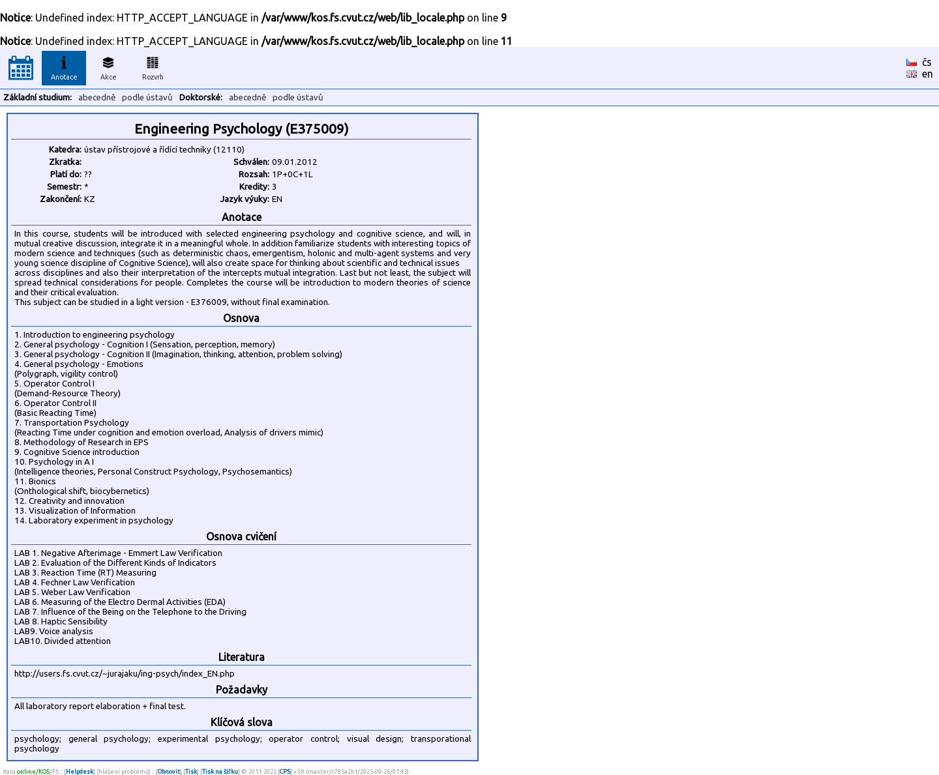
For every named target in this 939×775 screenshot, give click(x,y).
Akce (108, 66)
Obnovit (169, 771)
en (927, 74)
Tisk (191, 771)
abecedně (96, 97)
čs (927, 62)
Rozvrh (153, 66)
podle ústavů (147, 97)
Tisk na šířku (220, 771)
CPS (285, 771)
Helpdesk (79, 771)
